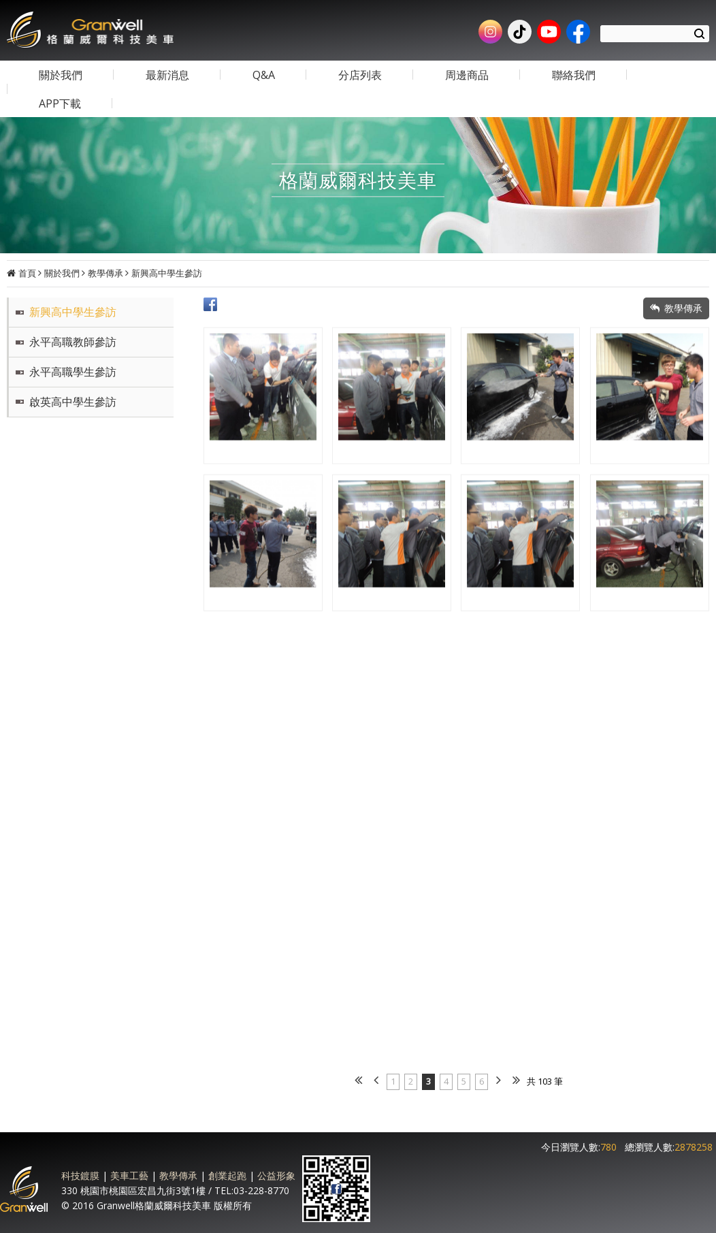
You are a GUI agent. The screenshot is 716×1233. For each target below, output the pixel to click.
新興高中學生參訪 (166, 273)
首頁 (27, 273)
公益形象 (276, 1175)
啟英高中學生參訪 (72, 401)
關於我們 (62, 273)
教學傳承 (105, 273)
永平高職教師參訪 (72, 341)
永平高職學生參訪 (72, 371)
